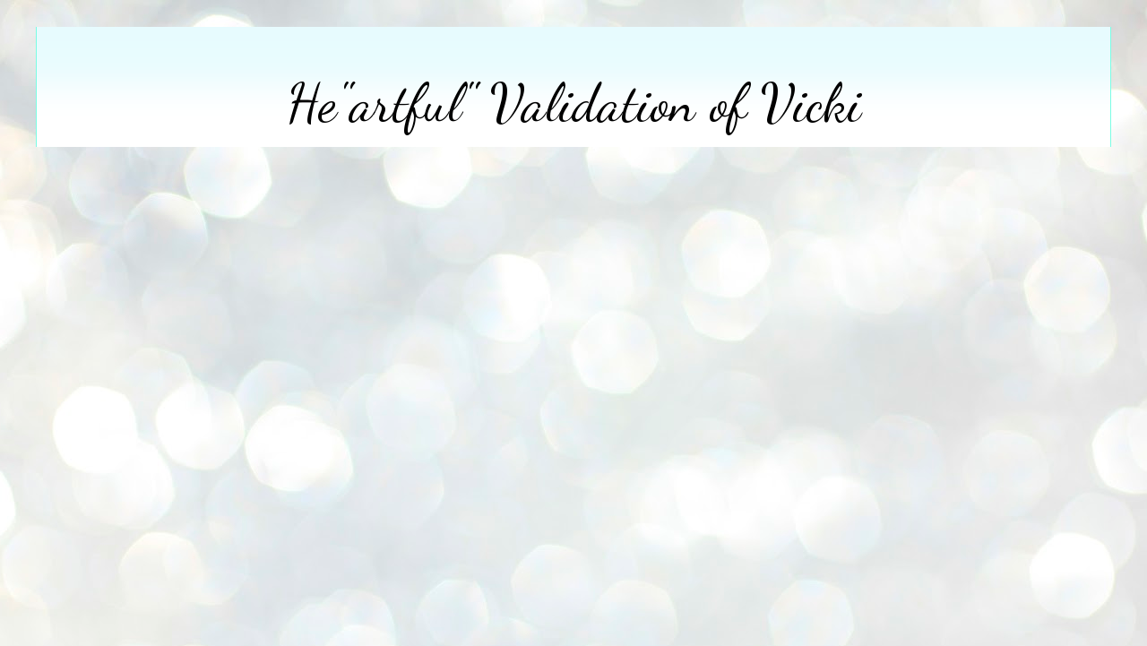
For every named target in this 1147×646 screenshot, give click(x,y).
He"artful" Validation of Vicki (574, 103)
